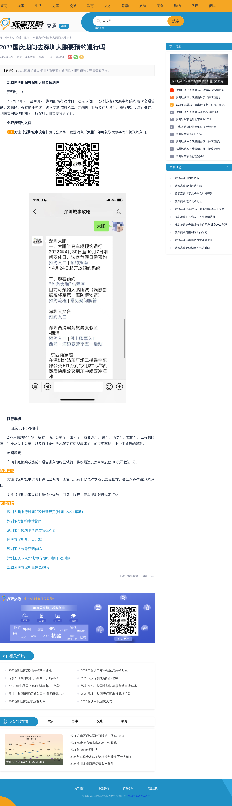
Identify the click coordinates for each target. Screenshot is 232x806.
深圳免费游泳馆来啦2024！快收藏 (93, 742)
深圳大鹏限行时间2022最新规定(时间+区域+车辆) (45, 512)
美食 (160, 6)
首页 (3, 6)
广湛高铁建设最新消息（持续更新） (197, 126)
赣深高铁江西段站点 (187, 178)
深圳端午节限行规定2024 (190, 156)
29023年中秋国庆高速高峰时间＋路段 (34, 686)
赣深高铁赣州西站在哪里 (190, 185)
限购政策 (99, 28)
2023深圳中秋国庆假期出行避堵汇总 (106, 693)
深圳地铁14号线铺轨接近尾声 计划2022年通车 (201, 226)
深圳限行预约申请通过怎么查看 (31, 530)
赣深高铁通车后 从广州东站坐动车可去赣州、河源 (199, 210)
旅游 (142, 6)
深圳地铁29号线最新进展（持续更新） (199, 148)
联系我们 (104, 788)
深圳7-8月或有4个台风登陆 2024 (25, 762)
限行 (26, 37)
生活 (38, 6)
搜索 (175, 21)
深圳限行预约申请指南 (24, 521)
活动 (125, 6)
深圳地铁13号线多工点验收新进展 (195, 216)
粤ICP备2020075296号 (139, 795)
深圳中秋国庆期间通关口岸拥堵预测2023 (36, 693)
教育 (90, 6)
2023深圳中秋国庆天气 (96, 701)
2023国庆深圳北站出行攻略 (99, 678)
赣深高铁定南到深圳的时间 (191, 232)
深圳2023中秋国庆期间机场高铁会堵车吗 (109, 686)
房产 (194, 6)
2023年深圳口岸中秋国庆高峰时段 (104, 670)
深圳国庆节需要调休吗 (24, 549)
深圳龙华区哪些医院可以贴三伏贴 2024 (97, 735)
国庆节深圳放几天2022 (24, 540)
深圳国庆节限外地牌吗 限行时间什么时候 (39, 558)
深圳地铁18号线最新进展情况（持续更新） (201, 90)
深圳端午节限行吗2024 (189, 134)
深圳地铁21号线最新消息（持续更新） (199, 97)
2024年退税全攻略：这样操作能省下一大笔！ (101, 756)
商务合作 (128, 788)
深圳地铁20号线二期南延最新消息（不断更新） (197, 82)
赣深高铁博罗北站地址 (188, 201)
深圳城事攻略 (7, 37)
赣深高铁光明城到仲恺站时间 (192, 247)
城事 (20, 6)
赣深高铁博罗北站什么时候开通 (194, 193)
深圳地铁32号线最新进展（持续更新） (199, 141)
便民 (212, 6)
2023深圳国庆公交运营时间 (27, 701)
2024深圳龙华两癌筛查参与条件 (92, 763)
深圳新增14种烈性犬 (84, 749)
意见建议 (153, 788)
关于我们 (79, 788)
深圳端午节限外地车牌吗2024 (193, 119)
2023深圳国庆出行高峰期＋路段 (30, 670)
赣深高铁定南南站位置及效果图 (194, 240)
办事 (55, 6)
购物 (177, 6)
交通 (73, 6)
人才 (107, 6)
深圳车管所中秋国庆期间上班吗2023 (33, 678)
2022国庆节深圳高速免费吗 (28, 567)
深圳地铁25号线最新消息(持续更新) (197, 112)
